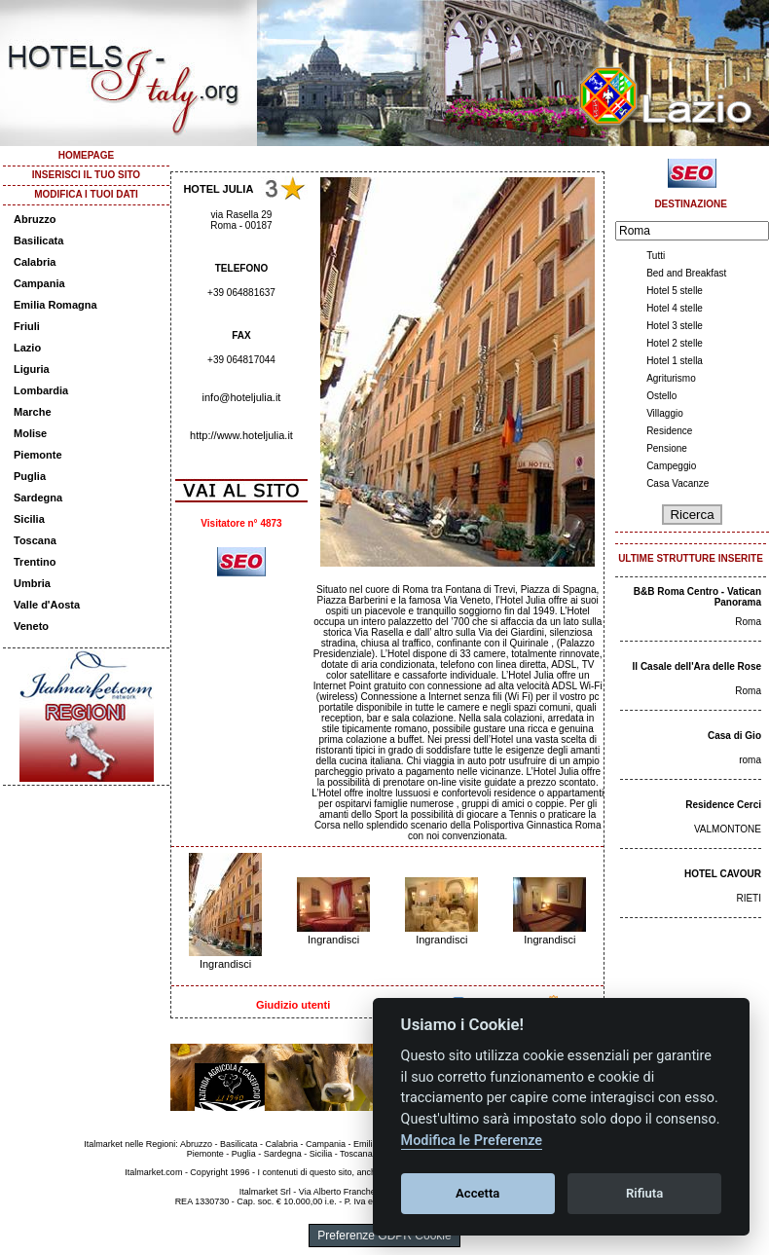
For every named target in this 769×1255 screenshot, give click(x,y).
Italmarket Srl (265, 1192)
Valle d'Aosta (47, 604)
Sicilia (29, 519)
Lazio (27, 347)
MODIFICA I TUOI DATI (86, 194)
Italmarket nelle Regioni (129, 1144)
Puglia (30, 476)
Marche (33, 412)
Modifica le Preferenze (472, 1140)
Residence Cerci (723, 804)
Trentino (34, 562)
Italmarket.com (153, 1172)
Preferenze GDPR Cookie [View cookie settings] (384, 1235)
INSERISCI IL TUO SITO (86, 174)
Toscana (35, 540)
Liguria (32, 369)
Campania (39, 283)
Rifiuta (644, 1193)
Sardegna (38, 497)
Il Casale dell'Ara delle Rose (697, 666)
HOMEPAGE (86, 155)
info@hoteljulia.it (241, 397)
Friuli (27, 326)
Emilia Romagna (55, 305)
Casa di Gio (734, 735)
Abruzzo (34, 219)
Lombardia (41, 390)
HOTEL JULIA (218, 189)
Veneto (31, 626)
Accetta (477, 1193)
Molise (30, 433)
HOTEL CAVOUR (722, 873)
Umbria (32, 583)
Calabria (34, 262)
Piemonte (38, 455)
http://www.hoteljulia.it (241, 435)
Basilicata (38, 240)
